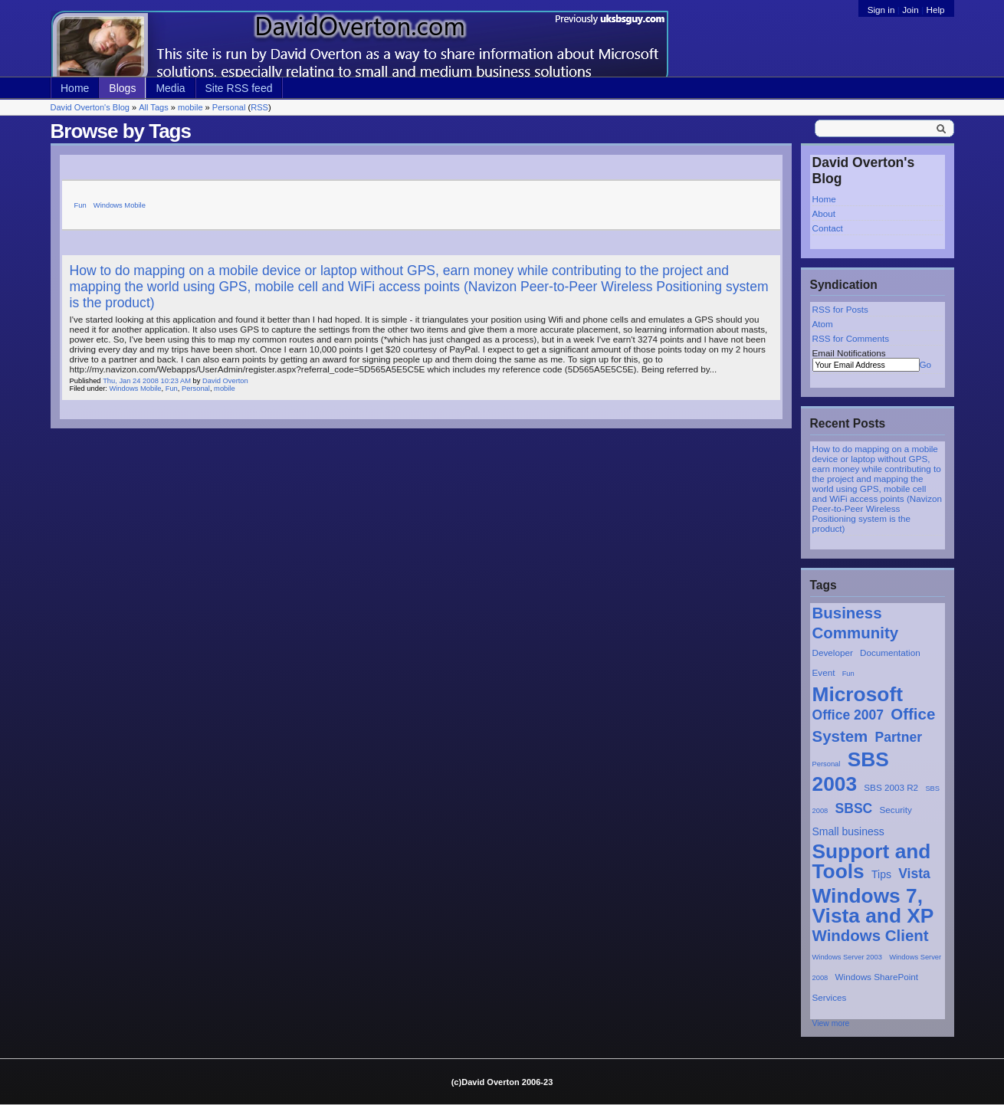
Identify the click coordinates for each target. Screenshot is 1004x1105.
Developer (832, 652)
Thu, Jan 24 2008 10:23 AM (147, 381)
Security (896, 810)
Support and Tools (871, 861)
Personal (229, 107)
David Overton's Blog (90, 107)
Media (170, 88)
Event (823, 672)
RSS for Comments (851, 338)
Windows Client (870, 935)
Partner (898, 737)
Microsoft (857, 694)
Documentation (890, 652)
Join (910, 10)
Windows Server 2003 (847, 957)
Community (855, 632)
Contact (827, 228)
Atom (822, 324)
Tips (881, 874)
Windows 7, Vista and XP (873, 905)
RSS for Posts (840, 309)
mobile (190, 107)
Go (926, 364)
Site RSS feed (239, 88)
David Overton (225, 381)
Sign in (882, 10)
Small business (848, 831)
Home (75, 88)
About (824, 213)
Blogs (122, 88)
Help (935, 10)
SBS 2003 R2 (891, 787)
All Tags (153, 107)
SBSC (854, 808)
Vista (914, 873)
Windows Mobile (120, 205)
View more (831, 1023)
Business (847, 612)
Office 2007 (848, 715)
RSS (259, 107)
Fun (848, 673)
